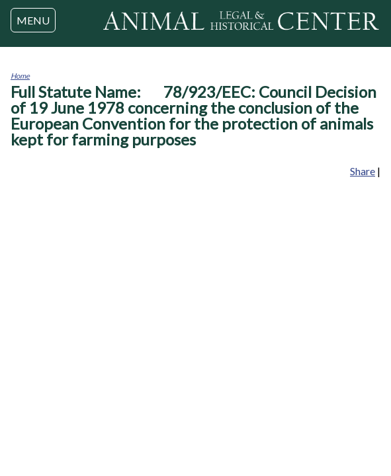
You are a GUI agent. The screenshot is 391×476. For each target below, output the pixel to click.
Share (362, 171)
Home (20, 75)
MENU (33, 20)
